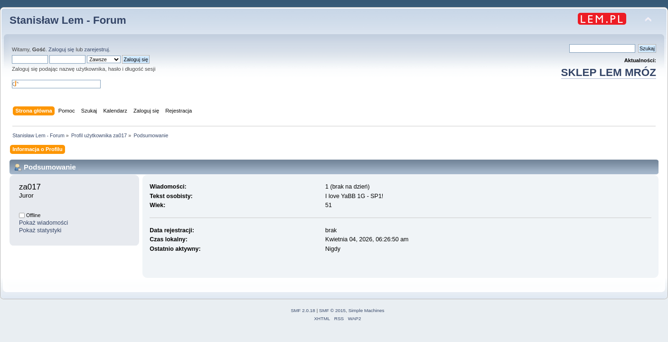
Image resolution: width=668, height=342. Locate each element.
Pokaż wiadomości (43, 222)
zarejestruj (97, 49)
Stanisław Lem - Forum (67, 20)
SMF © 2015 (332, 310)
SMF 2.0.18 (303, 310)
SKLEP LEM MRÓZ (608, 72)
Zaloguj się (61, 49)
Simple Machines (366, 310)
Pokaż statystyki (40, 230)
